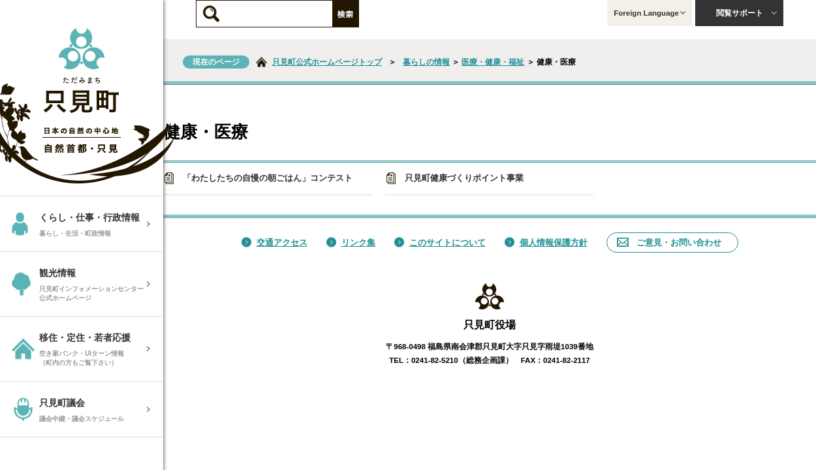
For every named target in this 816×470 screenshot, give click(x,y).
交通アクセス (274, 242)
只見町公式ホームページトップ (327, 62)
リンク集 (350, 242)
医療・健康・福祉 (493, 62)
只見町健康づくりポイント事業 (454, 178)
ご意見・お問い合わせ (669, 242)
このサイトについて (440, 242)
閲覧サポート (746, 13)
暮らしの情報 (426, 62)
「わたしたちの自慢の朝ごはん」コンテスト (258, 178)
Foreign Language (649, 13)
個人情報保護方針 (546, 242)
